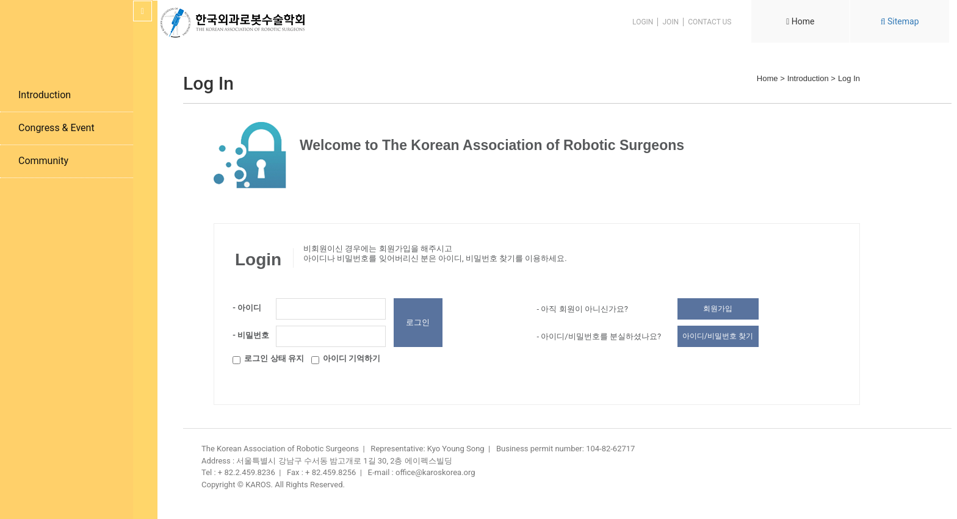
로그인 (418, 322)
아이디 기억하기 (346, 360)
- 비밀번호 (251, 335)
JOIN (670, 22)
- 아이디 (247, 307)
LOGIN (642, 22)
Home (800, 21)
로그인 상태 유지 (268, 360)
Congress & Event (56, 128)
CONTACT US (709, 22)
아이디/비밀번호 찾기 (717, 336)
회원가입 (717, 308)
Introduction (44, 95)
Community (43, 160)
